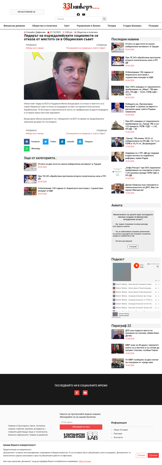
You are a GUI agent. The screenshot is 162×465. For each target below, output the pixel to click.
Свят (66, 25)
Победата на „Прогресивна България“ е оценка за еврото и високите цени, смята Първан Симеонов (141, 108)
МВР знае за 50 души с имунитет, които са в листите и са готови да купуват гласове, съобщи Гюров (142, 347)
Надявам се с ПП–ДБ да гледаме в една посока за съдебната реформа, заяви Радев (142, 155)
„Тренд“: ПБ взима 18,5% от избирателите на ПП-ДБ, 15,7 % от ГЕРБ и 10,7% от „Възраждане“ (142, 141)
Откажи (141, 455)
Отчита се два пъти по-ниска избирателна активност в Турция (69, 164)
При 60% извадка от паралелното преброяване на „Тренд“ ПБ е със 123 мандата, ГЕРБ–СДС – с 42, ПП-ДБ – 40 (142, 125)
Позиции (153, 25)
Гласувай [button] (133, 247)
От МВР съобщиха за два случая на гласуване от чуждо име (141, 360)
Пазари (112, 25)
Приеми (153, 455)
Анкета (116, 205)
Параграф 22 (121, 326)
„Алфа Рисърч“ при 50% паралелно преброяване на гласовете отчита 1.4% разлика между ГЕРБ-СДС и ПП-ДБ (142, 171)
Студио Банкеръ (132, 25)
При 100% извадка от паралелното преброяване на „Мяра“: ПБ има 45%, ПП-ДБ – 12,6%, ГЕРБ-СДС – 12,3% (142, 91)
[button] (33, 142)
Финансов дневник (14, 25)
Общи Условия (85, 461)
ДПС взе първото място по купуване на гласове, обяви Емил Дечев (142, 333)
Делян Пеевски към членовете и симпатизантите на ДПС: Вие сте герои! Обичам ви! (141, 187)
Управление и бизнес (89, 25)
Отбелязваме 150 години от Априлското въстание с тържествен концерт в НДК (139, 75)
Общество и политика (44, 25)
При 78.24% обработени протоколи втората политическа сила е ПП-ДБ (142, 60)
